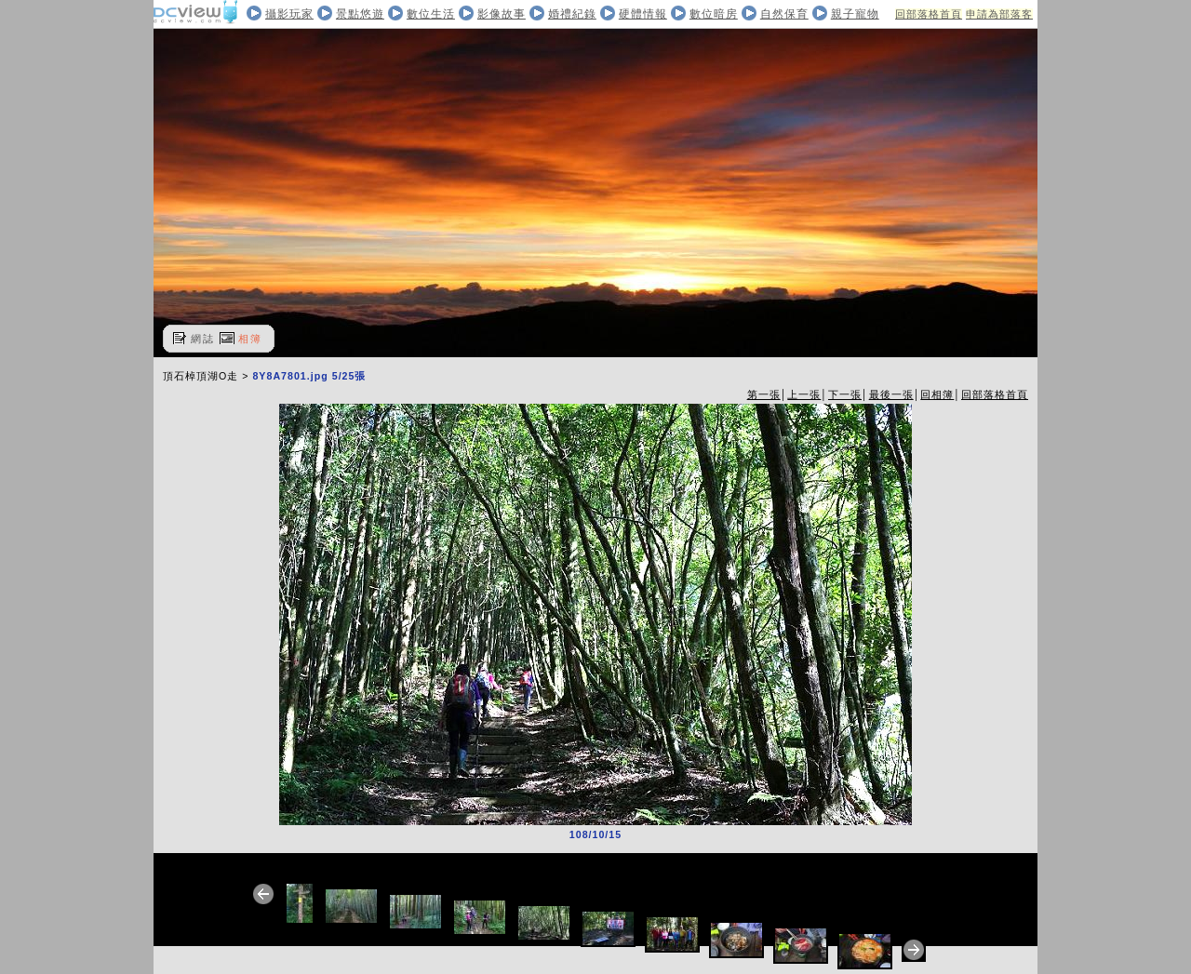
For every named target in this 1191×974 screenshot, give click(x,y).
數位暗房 (713, 13)
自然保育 (784, 13)
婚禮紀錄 (572, 13)
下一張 (845, 394)
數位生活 (431, 13)
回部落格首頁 (928, 14)
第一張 (764, 394)
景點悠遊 (360, 13)
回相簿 (937, 394)
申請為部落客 (999, 14)
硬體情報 (643, 13)
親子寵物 (855, 13)
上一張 (804, 394)
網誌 (203, 338)
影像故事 (501, 13)
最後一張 (891, 394)
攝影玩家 (289, 13)
